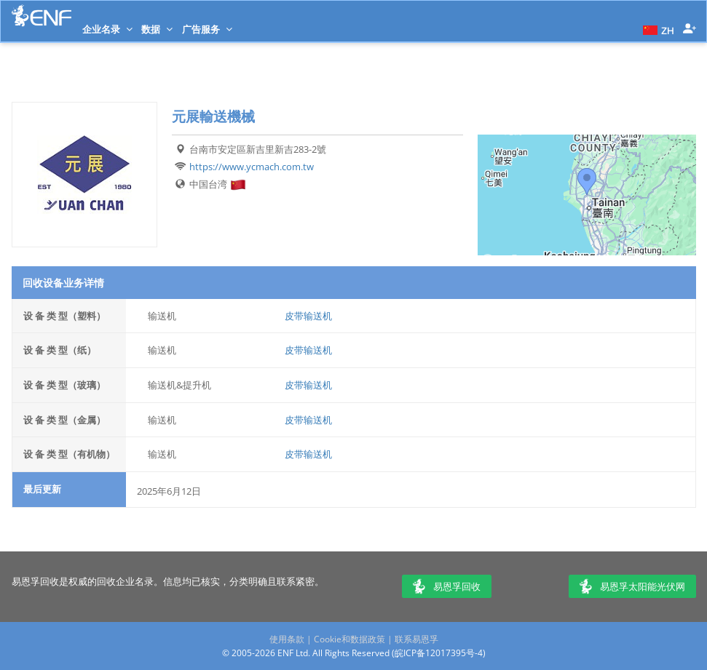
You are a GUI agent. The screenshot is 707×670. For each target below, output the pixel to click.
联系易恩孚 (416, 639)
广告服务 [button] (207, 29)
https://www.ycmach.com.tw (251, 166)
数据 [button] (157, 29)
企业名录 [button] (107, 29)
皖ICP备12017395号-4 (439, 653)
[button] (656, 29)
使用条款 (286, 639)
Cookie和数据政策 (349, 639)
